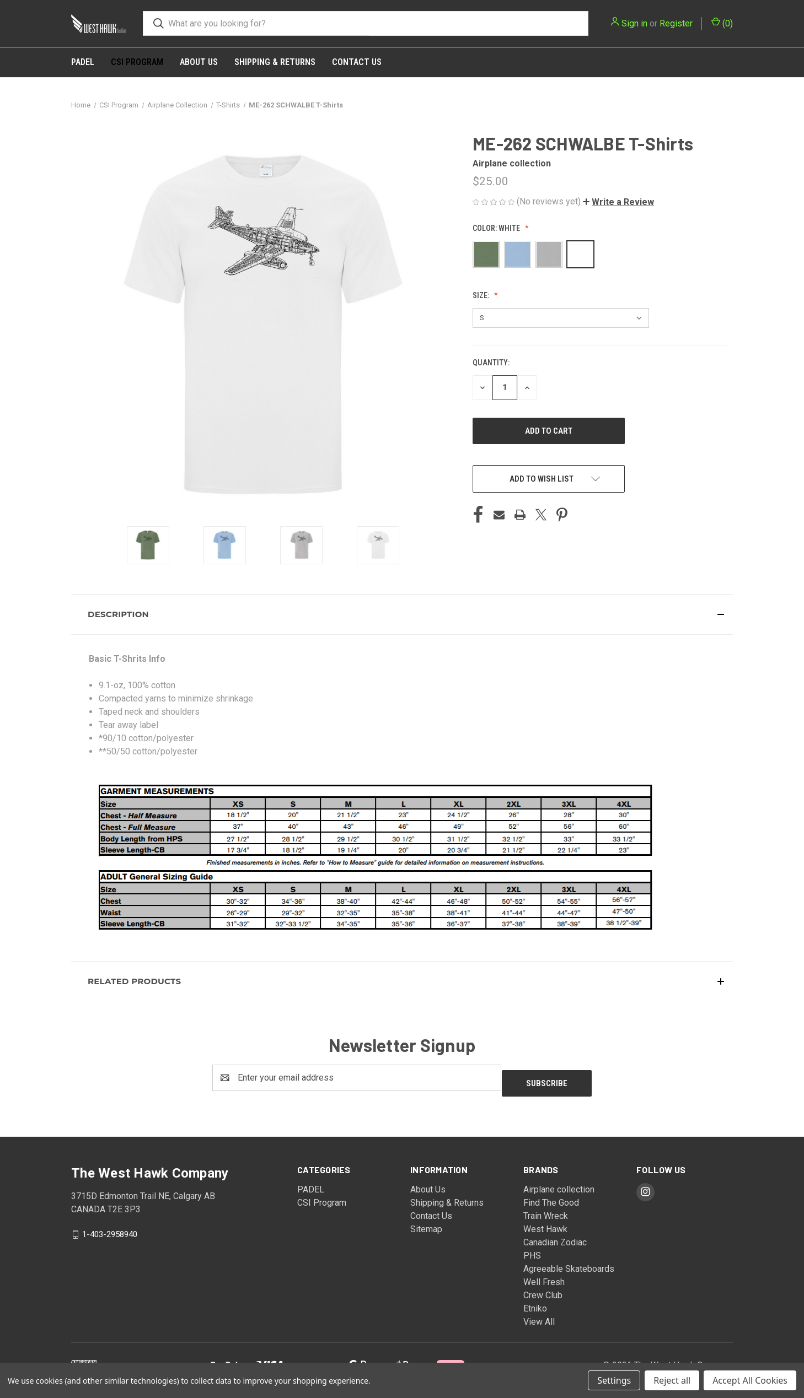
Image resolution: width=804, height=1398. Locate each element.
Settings (614, 1380)
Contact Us (357, 62)
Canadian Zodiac (555, 1237)
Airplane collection (558, 1184)
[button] (618, 202)
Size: (482, 295)
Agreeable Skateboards (568, 1263)
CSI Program (137, 62)
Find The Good (551, 1197)
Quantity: (491, 362)
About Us (199, 62)
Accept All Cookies (749, 1380)
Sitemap (426, 1223)
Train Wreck (545, 1210)
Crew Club (542, 1289)
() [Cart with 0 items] (722, 23)
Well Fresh (544, 1276)
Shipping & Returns (274, 62)
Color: (497, 228)
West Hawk (545, 1223)
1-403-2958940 (109, 1228)
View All (539, 1316)
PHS (532, 1250)
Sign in (634, 23)
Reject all (671, 1380)
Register (676, 23)
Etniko (535, 1303)
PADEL (82, 62)
